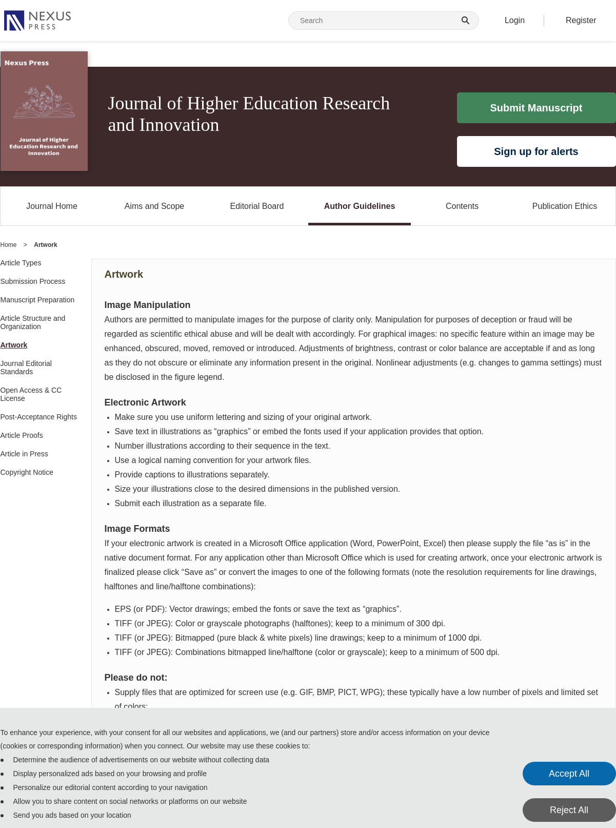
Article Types (21, 263)
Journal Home (51, 206)
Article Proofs (22, 435)
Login (515, 20)
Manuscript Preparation (38, 300)
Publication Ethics (564, 206)
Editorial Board (257, 206)
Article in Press (24, 454)
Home (9, 244)
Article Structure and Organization (33, 322)
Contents (462, 206)
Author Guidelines (359, 206)
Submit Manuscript (536, 107)
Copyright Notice (27, 472)
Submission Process (33, 281)
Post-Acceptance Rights (39, 417)
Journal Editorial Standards (26, 367)
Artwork (14, 345)
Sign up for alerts (536, 151)
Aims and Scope (155, 206)
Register (581, 20)
